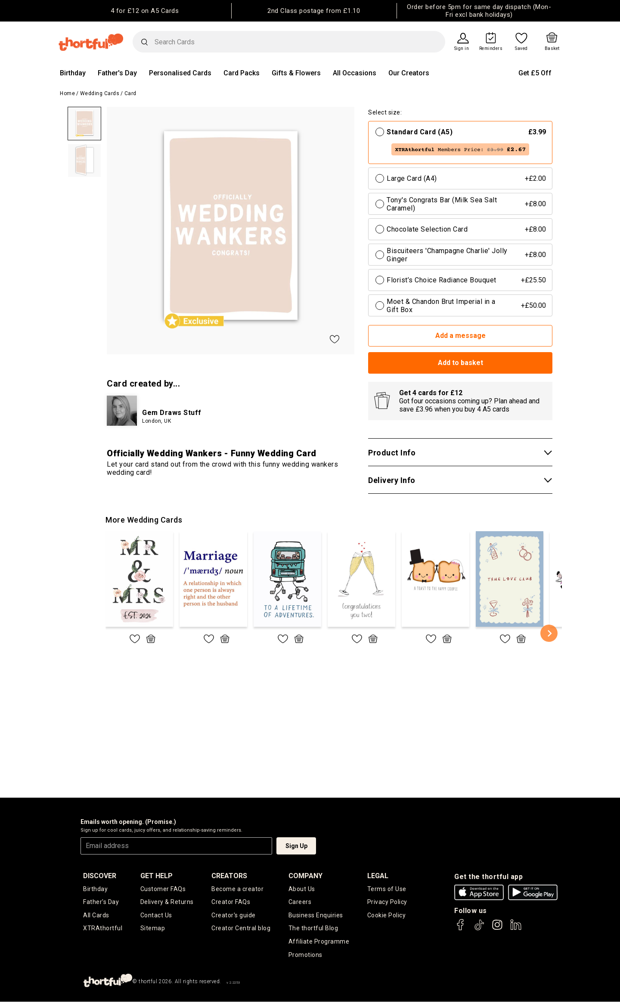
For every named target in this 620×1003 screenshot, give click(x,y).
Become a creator (237, 888)
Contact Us (156, 915)
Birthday (73, 73)
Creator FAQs (230, 902)
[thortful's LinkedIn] (515, 929)
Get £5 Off (535, 73)
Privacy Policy (387, 902)
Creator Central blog (240, 929)
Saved (521, 48)
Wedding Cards (100, 93)
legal (377, 876)
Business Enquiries (315, 915)
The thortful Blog (313, 929)
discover (99, 876)
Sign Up (296, 845)
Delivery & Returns (167, 902)
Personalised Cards (180, 73)
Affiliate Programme (319, 942)
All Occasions (354, 73)
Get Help (156, 876)
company (305, 876)
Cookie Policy (386, 915)
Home (67, 93)
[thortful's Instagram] (497, 929)
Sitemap (152, 929)
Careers (300, 902)
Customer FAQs (163, 888)
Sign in (461, 48)
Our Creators (408, 73)
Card (130, 93)
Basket (552, 48)
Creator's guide (233, 915)
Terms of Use (386, 888)
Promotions (305, 955)
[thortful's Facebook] (460, 929)
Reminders (491, 48)
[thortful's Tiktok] (479, 929)
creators (229, 876)
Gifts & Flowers (296, 73)
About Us (301, 888)
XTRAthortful (102, 929)
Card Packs (241, 73)
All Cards (96, 915)
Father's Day (117, 73)
